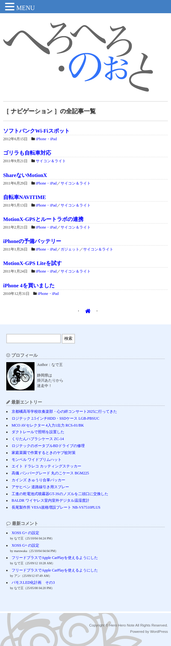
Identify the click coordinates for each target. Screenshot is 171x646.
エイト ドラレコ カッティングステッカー (46, 466)
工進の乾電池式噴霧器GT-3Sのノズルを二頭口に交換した (60, 494)
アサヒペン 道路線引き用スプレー (40, 487)
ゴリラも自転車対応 (27, 153)
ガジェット (70, 249)
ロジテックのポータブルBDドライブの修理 (48, 446)
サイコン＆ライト (51, 161)
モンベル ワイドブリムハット (36, 459)
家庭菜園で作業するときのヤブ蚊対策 (44, 452)
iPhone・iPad (46, 139)
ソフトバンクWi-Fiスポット (36, 131)
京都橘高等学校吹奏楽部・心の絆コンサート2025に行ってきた (64, 411)
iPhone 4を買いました (29, 286)
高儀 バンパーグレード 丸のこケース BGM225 (50, 473)
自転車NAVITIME (24, 197)
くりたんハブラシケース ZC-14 (38, 439)
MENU (25, 7)
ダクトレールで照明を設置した (38, 432)
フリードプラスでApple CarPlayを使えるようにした (55, 557)
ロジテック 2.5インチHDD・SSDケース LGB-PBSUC (55, 418)
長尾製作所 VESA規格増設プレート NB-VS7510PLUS (56, 507)
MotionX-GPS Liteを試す (32, 263)
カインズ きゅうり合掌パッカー (38, 480)
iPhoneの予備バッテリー (32, 241)
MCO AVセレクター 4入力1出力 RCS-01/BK (48, 425)
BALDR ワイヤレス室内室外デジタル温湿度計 (50, 500)
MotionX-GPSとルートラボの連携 (43, 219)
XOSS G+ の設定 (25, 533)
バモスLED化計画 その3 (33, 582)
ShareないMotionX (25, 175)
